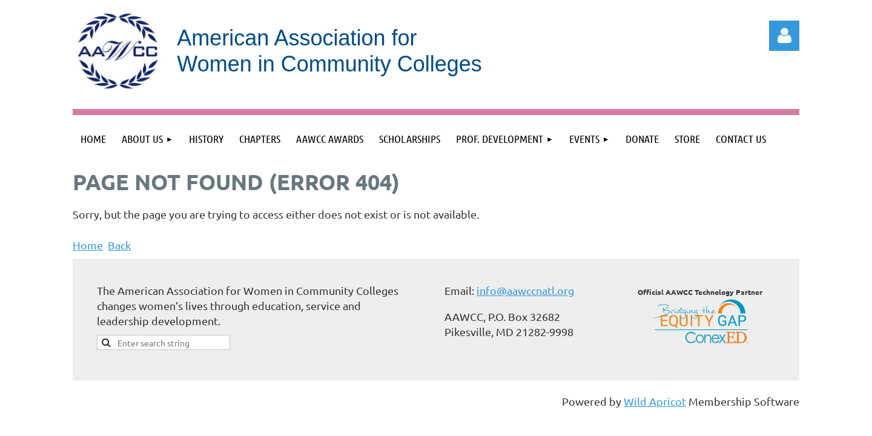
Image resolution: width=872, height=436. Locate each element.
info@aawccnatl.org (525, 290)
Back (119, 245)
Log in (784, 36)
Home (88, 245)
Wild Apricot (655, 401)
